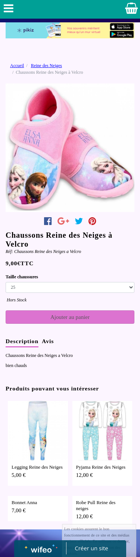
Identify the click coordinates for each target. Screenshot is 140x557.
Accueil (17, 65)
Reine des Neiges (46, 65)
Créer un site (91, 548)
